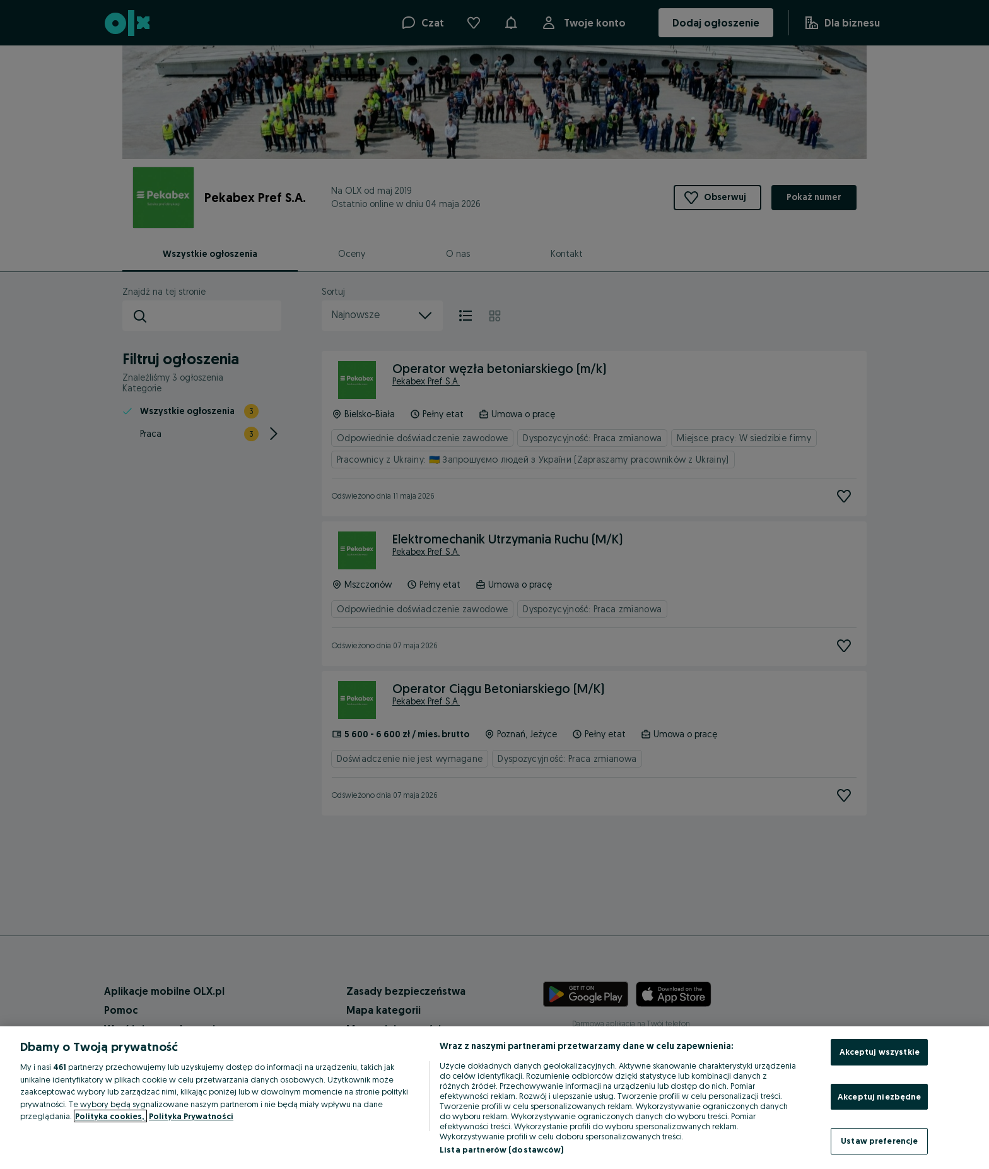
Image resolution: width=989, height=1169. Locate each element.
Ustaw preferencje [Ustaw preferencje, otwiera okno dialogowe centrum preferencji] (879, 1141)
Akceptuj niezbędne (879, 1096)
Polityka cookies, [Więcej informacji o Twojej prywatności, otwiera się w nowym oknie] (110, 1116)
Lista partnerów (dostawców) (502, 1149)
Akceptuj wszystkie (880, 1052)
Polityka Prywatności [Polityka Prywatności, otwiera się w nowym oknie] (191, 1116)
